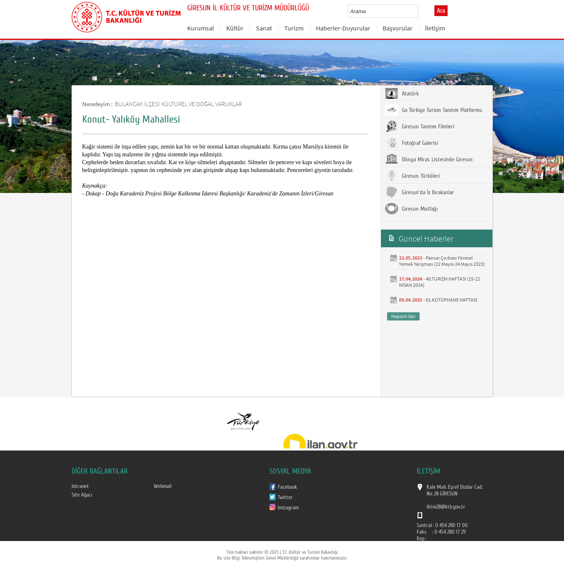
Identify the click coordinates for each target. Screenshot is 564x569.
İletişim (435, 28)
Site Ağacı (82, 495)
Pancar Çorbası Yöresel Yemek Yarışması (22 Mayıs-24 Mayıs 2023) (442, 261)
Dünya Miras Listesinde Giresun (429, 159)
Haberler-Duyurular (343, 28)
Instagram (288, 507)
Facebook (287, 487)
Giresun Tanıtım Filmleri (419, 126)
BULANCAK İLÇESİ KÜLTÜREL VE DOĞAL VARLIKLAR (178, 104)
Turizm (294, 28)
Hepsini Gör (403, 316)
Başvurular (398, 28)
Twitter (285, 497)
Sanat (264, 28)
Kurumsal (200, 28)
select (420, 11)
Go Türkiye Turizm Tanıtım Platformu (433, 110)
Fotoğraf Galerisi (411, 143)
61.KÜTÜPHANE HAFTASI (451, 300)
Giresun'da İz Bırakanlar (419, 192)
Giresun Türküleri (412, 175)
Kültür (235, 28)
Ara (441, 10)
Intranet (80, 486)
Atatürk (402, 93)
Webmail (163, 486)
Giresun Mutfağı (411, 208)
